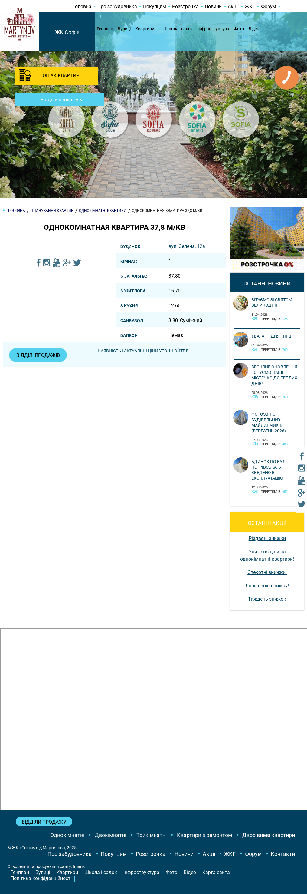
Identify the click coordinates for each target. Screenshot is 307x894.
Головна (82, 6)
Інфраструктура (213, 28)
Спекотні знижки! (267, 572)
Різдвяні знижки (267, 538)
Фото (239, 28)
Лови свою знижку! (267, 586)
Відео (254, 28)
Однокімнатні (67, 835)
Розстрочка (185, 6)
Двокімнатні (110, 835)
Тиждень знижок (267, 599)
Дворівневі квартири (268, 835)
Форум (268, 6)
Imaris (79, 866)
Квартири (144, 28)
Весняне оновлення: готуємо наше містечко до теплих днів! (274, 375)
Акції (233, 6)
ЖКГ (250, 6)
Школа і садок (179, 28)
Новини (213, 6)
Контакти (283, 854)
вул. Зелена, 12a (186, 246)
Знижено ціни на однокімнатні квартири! (267, 555)
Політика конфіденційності (41, 878)
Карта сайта (216, 872)
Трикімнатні (151, 835)
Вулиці (124, 28)
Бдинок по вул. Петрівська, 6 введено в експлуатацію (269, 470)
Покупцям (154, 6)
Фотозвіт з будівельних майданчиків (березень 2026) (268, 422)
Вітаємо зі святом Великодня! (271, 302)
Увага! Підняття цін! (274, 336)
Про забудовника (117, 6)
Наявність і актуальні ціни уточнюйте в (143, 350)
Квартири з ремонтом (204, 835)
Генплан (105, 28)
